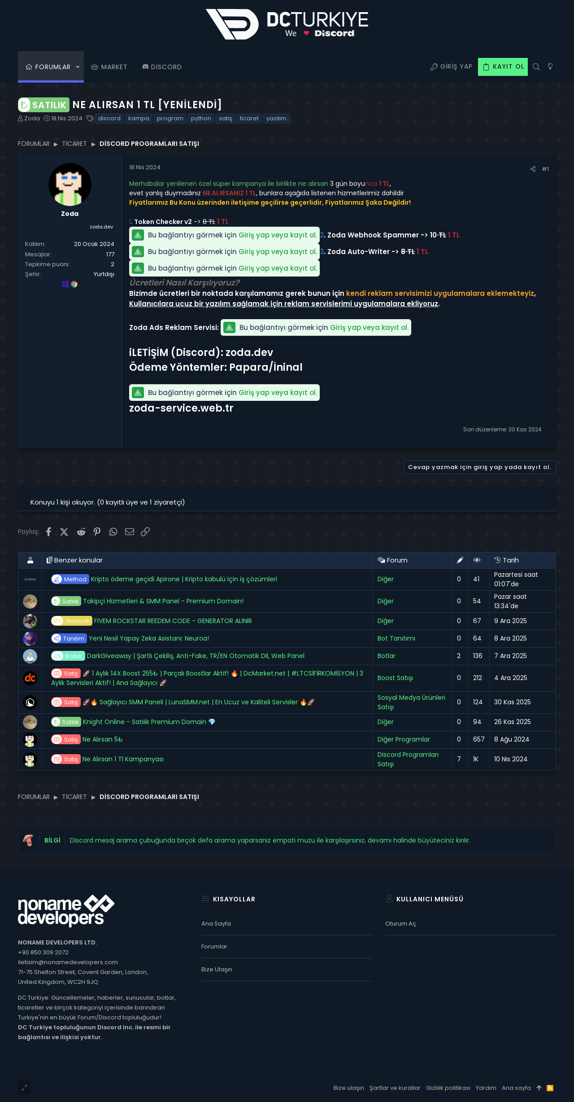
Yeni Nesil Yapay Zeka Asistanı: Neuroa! (130, 638)
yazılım (276, 118)
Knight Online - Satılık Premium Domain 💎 (133, 722)
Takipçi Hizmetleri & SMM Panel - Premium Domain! (147, 601)
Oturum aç (400, 923)
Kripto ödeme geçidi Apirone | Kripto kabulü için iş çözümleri (164, 579)
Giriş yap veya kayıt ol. (278, 235)
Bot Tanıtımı (396, 638)
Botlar (387, 655)
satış (225, 118)
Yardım (486, 1088)
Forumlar (214, 946)
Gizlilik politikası (448, 1088)
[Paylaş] (533, 169)
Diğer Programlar (404, 739)
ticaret (249, 118)
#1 (545, 169)
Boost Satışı (395, 677)
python (201, 118)
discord (109, 118)
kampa (138, 118)
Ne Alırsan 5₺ (87, 739)
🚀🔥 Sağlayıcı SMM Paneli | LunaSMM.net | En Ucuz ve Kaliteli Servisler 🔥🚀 (183, 702)
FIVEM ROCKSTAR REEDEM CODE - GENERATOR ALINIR (151, 621)
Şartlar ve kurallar (395, 1088)
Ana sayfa (216, 923)
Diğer (386, 579)
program (170, 118)
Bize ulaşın (216, 969)
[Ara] (536, 67)
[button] (78, 67)
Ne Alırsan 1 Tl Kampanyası (107, 759)
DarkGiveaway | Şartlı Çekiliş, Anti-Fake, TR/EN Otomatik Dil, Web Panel (177, 656)
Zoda (32, 118)
